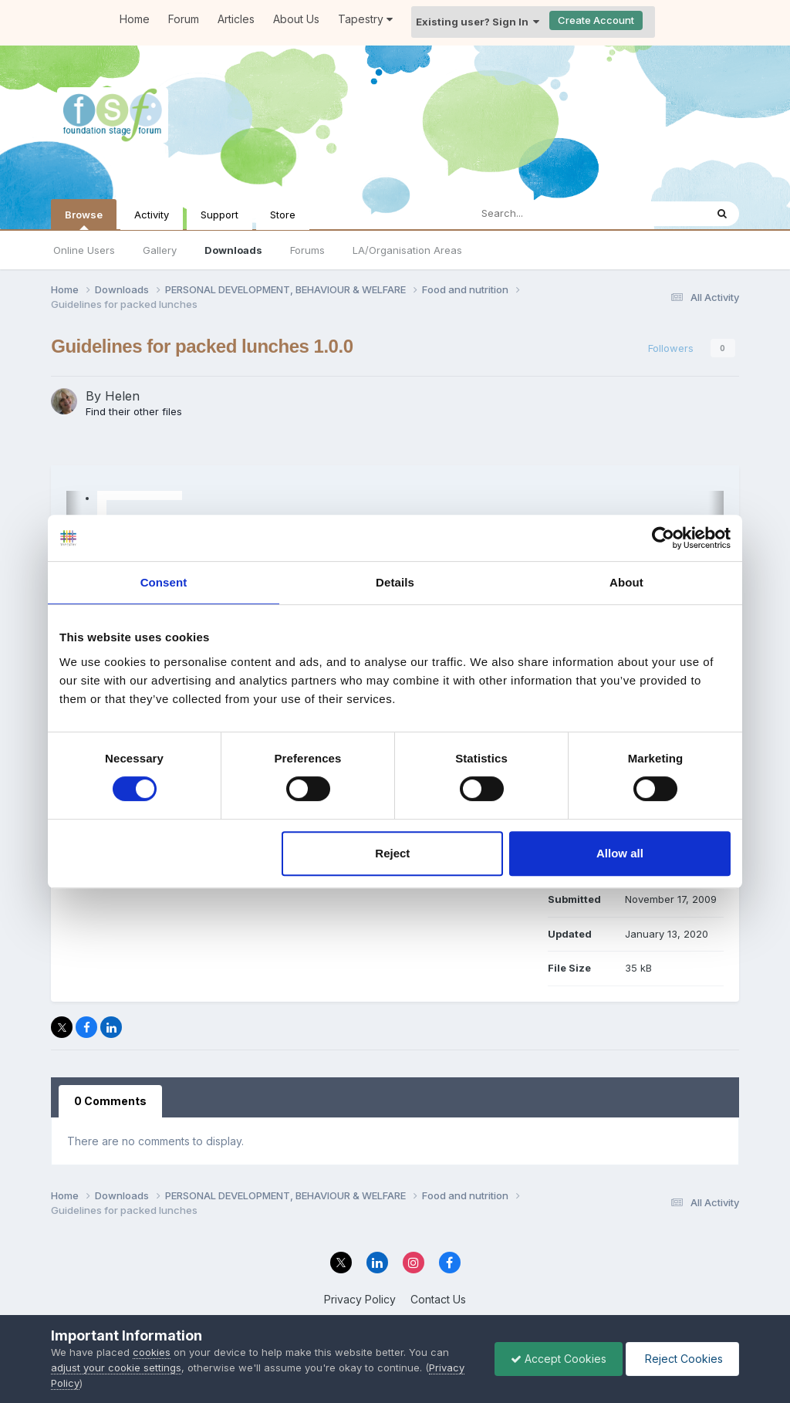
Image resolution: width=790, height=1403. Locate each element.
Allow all (619, 853)
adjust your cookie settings (116, 1367)
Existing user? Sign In (477, 21)
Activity (151, 214)
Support (219, 214)
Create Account (596, 20)
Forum (183, 18)
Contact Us (438, 1299)
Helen (122, 396)
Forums (307, 250)
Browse (84, 219)
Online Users (84, 250)
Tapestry (365, 18)
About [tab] (626, 582)
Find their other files (134, 411)
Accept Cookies (558, 1358)
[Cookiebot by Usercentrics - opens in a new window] (663, 537)
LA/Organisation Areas (407, 250)
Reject (392, 853)
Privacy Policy (360, 1299)
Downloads (233, 250)
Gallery (160, 250)
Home (135, 18)
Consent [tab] (163, 582)
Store (282, 214)
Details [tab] (395, 582)
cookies (151, 1352)
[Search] (552, 213)
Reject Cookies (682, 1358)
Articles (236, 18)
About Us (296, 18)
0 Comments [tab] (110, 1100)
